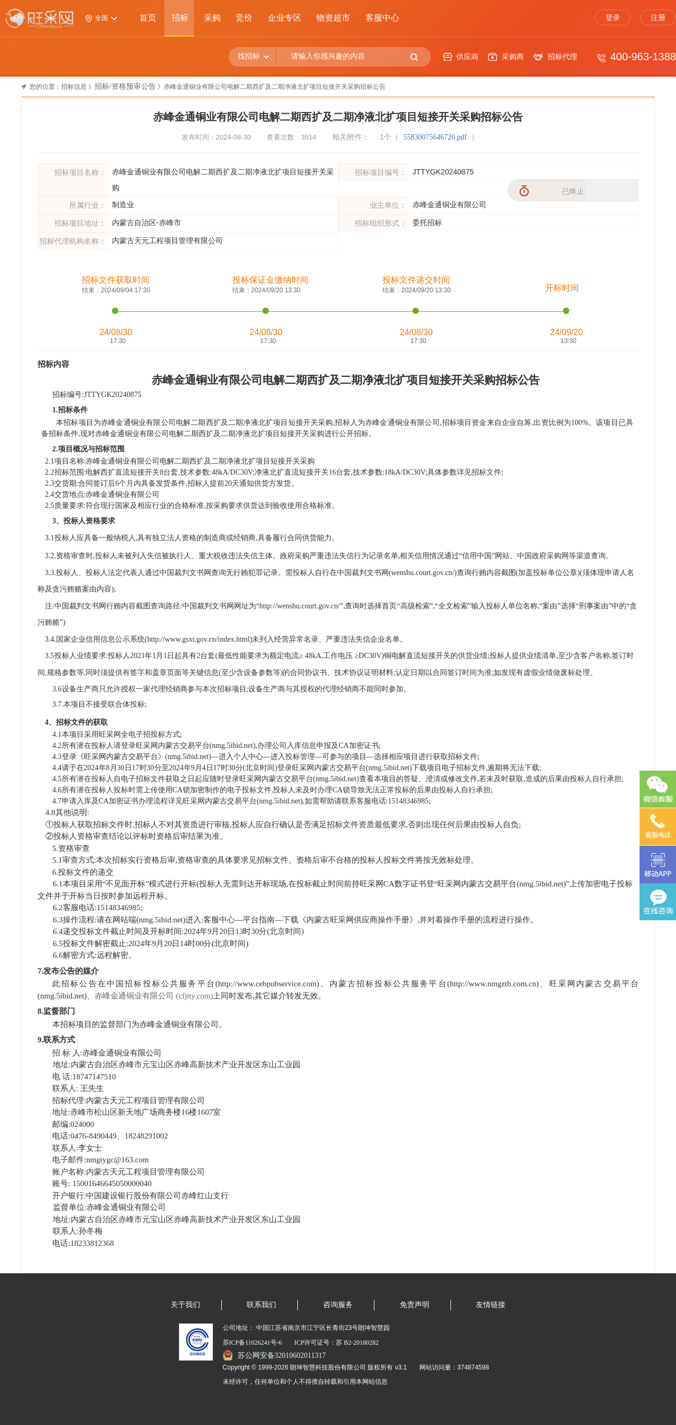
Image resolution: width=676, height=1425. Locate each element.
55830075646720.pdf (436, 137)
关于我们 (185, 1305)
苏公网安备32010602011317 (282, 1355)
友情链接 (490, 1305)
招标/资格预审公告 (125, 86)
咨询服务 (338, 1305)
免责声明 (414, 1305)
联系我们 (261, 1305)
